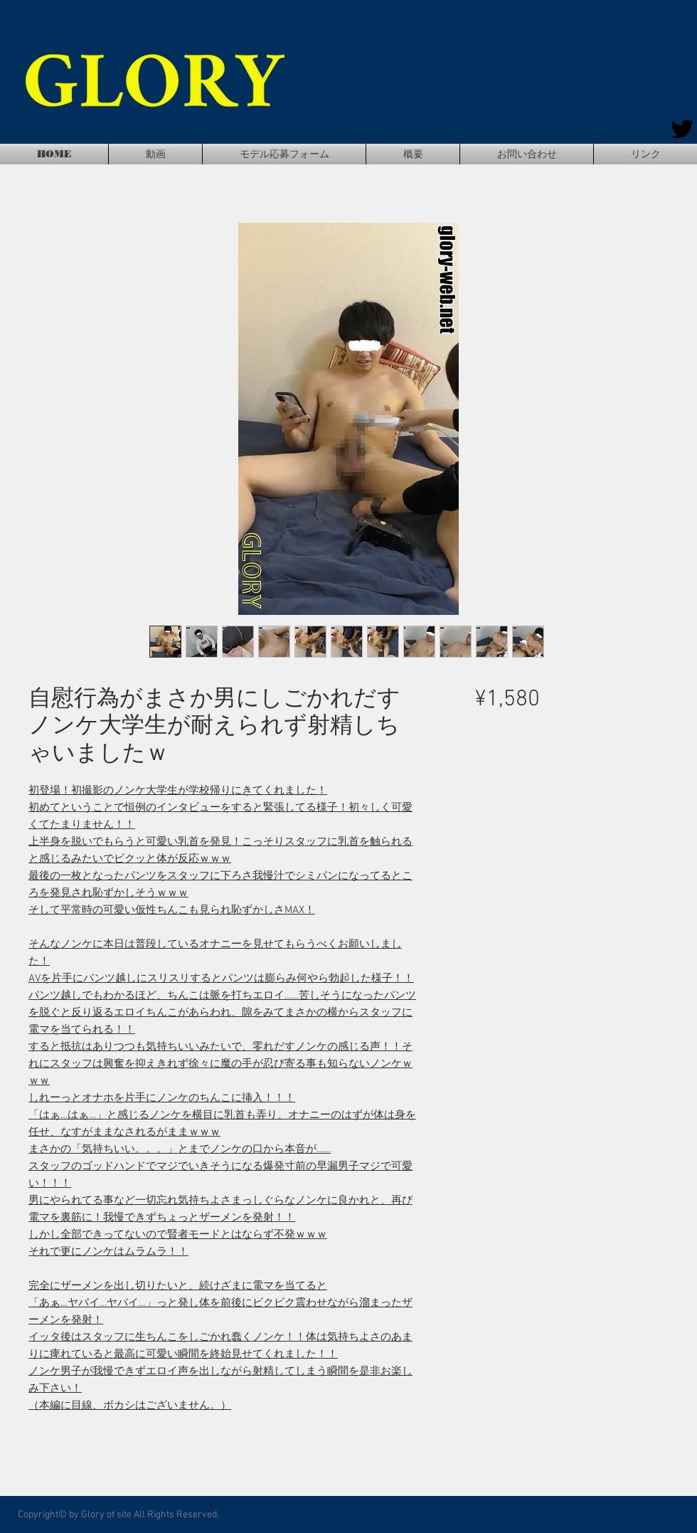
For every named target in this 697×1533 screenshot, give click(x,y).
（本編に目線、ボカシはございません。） (129, 1405)
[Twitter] (682, 129)
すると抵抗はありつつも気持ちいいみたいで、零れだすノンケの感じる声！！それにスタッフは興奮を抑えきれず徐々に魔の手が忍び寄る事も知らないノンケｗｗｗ (220, 1064)
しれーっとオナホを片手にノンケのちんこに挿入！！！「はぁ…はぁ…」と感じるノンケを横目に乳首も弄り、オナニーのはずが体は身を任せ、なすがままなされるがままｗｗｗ (222, 1115)
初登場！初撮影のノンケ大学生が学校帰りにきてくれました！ (177, 790)
